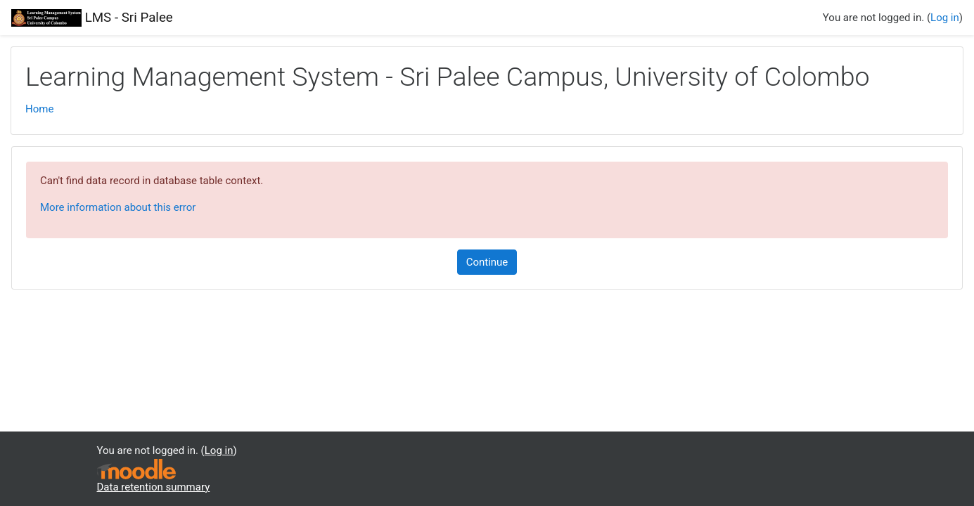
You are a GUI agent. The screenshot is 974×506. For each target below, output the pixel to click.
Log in (944, 17)
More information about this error (118, 207)
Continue (487, 262)
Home (39, 109)
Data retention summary (153, 487)
